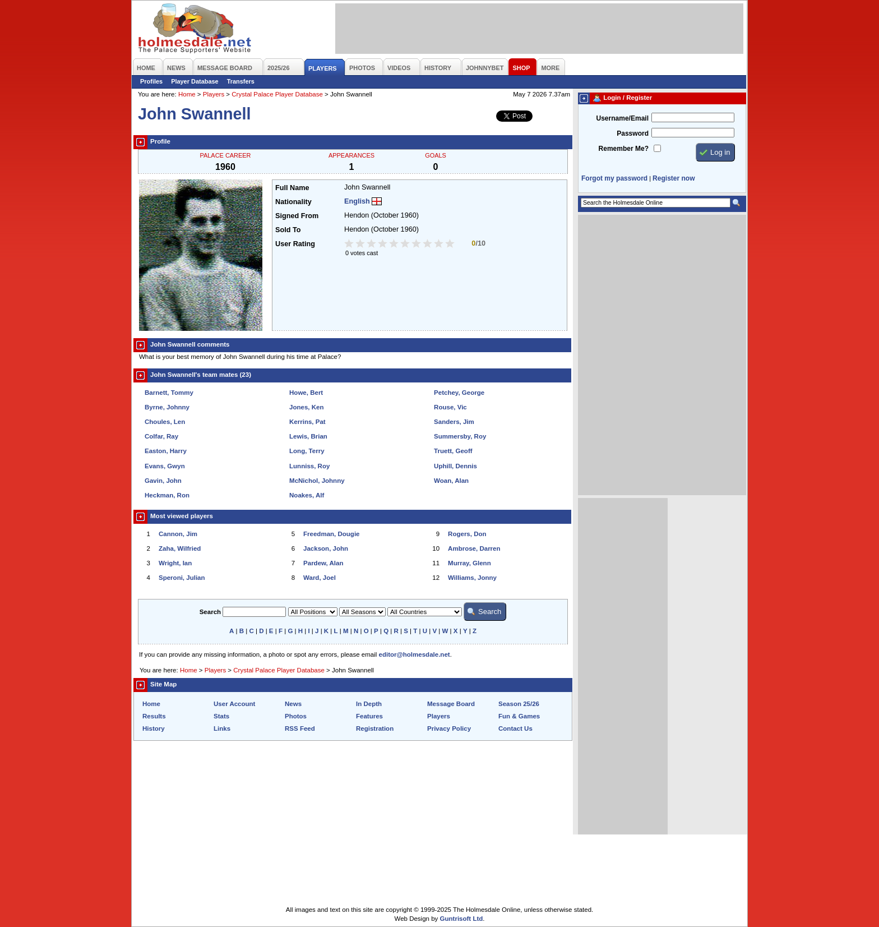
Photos (296, 716)
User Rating (295, 244)
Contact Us (515, 728)
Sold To (287, 230)
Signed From (296, 216)
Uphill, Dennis (455, 466)
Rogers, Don (467, 534)
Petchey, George (459, 392)
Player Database (195, 81)
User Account (234, 703)
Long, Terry (307, 451)
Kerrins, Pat (307, 421)
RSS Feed (300, 728)
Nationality (293, 202)
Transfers (241, 81)
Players (213, 94)
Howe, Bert (306, 392)
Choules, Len (165, 421)
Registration (375, 728)
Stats (221, 716)
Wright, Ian (175, 563)
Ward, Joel (319, 577)
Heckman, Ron (167, 495)
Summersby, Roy (460, 436)
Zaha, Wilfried (180, 548)
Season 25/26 (518, 703)
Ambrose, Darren (474, 548)
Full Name (292, 188)
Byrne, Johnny (167, 407)
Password (633, 133)
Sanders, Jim (454, 421)
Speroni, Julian (182, 577)
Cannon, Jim (178, 534)
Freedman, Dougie (331, 534)
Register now (674, 178)
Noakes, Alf (306, 495)
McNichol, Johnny (317, 480)
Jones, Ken (306, 407)
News (293, 703)
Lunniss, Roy (309, 466)
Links (222, 728)
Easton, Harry (166, 451)
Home (187, 94)
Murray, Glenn (469, 563)
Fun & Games (519, 716)
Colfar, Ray (161, 436)
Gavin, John (163, 480)
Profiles (151, 81)
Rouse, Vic (450, 407)
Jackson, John (325, 548)
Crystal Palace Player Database (277, 94)
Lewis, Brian (308, 436)
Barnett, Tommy (169, 392)
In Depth (369, 703)
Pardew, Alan (323, 563)
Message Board (451, 703)
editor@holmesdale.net (414, 654)
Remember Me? (624, 149)
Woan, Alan (451, 480)
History (153, 728)
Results (154, 716)
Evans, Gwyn (165, 466)
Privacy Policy (449, 728)
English (357, 201)
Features (369, 716)
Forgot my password (614, 178)
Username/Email (622, 118)
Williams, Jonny (472, 577)
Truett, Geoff (453, 451)
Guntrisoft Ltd (461, 918)
